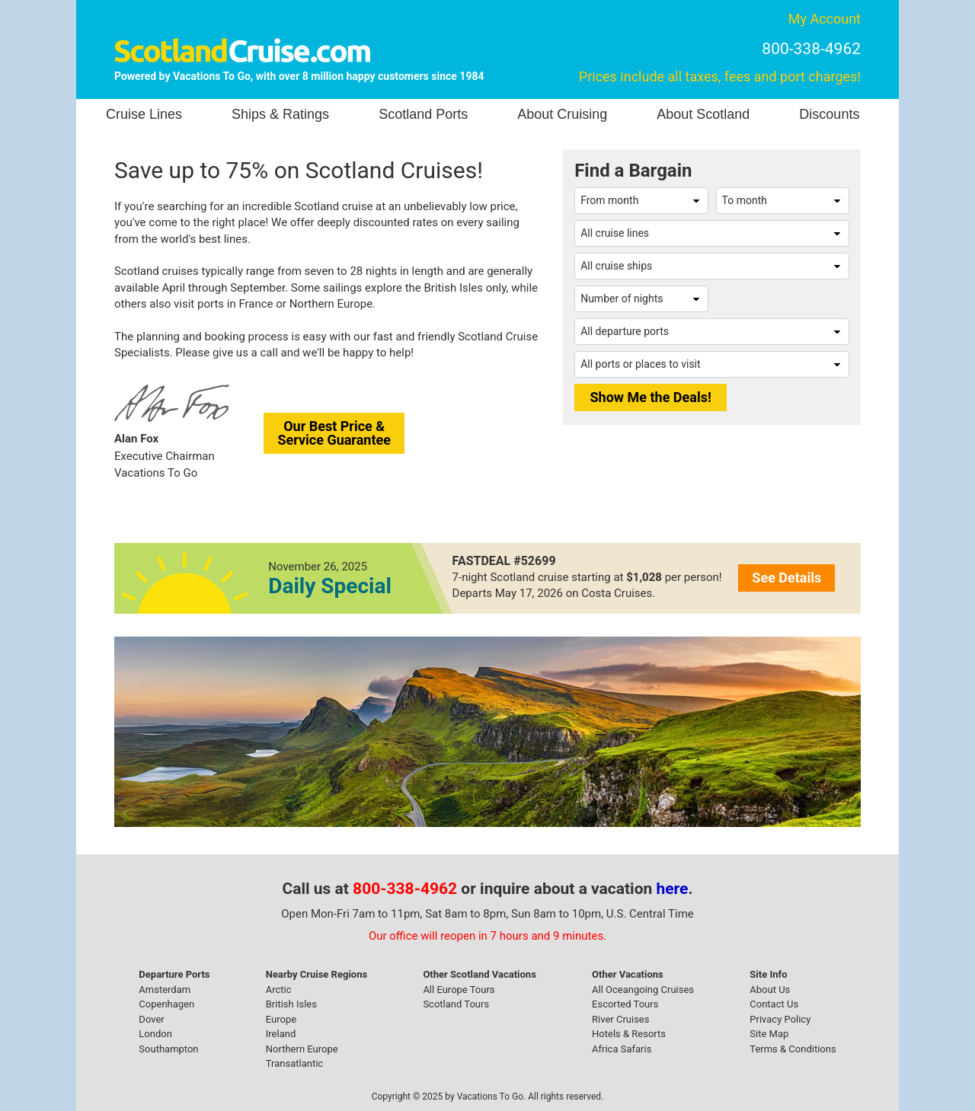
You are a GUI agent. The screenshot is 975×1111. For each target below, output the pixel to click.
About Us (770, 989)
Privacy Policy (780, 1019)
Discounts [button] (829, 114)
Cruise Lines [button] (144, 114)
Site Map (769, 1033)
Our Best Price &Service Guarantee (334, 433)
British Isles (291, 1004)
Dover (151, 1019)
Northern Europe (302, 1049)
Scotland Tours (456, 1004)
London (155, 1033)
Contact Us (774, 1004)
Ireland (281, 1033)
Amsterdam (164, 989)
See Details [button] (786, 578)
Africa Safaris (621, 1049)
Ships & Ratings (280, 114)
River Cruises (620, 1019)
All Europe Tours (458, 989)
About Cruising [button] (562, 114)
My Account (824, 19)
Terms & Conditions (793, 1049)
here (673, 889)
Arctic (279, 989)
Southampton (168, 1049)
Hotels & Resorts (629, 1033)
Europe (281, 1019)
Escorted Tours (625, 1004)
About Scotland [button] (703, 114)
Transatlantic (294, 1063)
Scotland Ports (423, 114)
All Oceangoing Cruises (643, 989)
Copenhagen (166, 1004)
